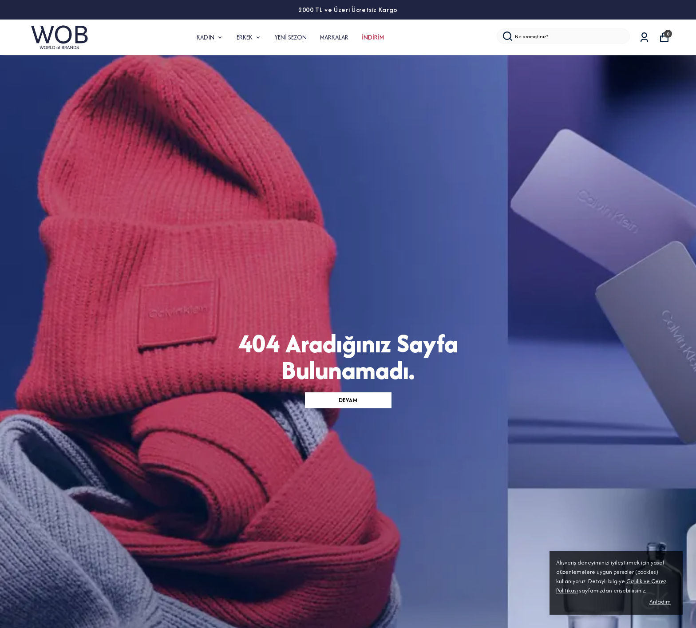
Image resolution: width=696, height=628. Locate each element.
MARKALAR (334, 37)
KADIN (210, 37)
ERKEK (249, 37)
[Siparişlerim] (644, 37)
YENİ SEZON (291, 37)
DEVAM (348, 400)
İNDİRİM (373, 37)
